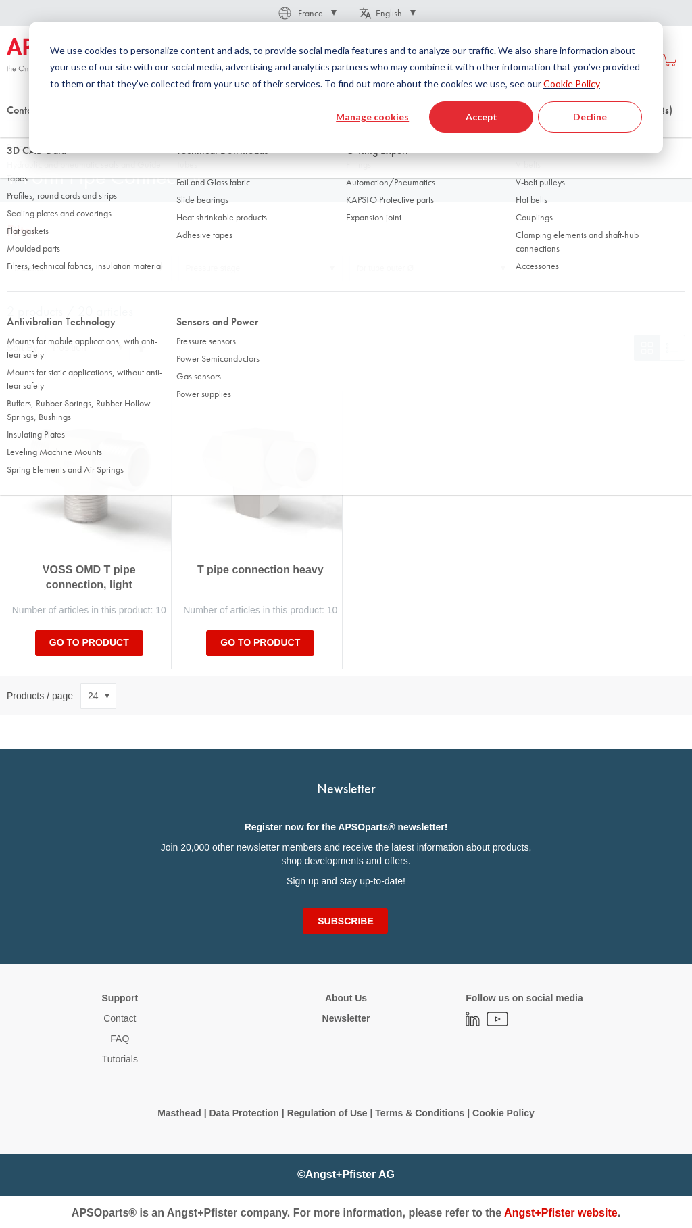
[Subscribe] (345, 921)
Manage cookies (372, 116)
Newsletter (346, 1018)
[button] (306, 13)
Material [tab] (28, 268)
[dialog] (346, 88)
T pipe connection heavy (260, 569)
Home (17, 134)
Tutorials (120, 1059)
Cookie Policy (571, 83)
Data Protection (243, 1113)
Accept (481, 116)
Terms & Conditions (419, 1113)
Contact (119, 1018)
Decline (590, 116)
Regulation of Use (327, 1113)
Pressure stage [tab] (213, 268)
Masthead (179, 1113)
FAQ (119, 1038)
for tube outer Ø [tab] (385, 268)
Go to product (89, 642)
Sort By (22, 347)
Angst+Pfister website (561, 1213)
